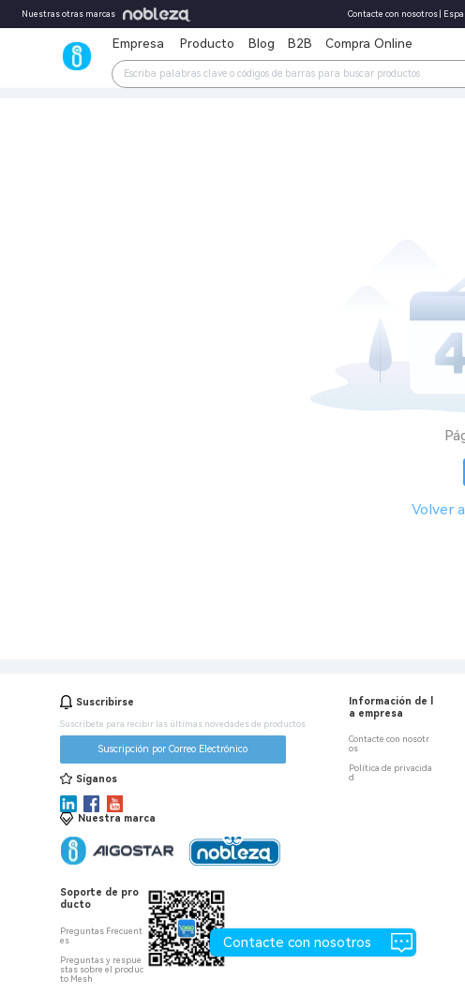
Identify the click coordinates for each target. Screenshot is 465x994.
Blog (261, 43)
